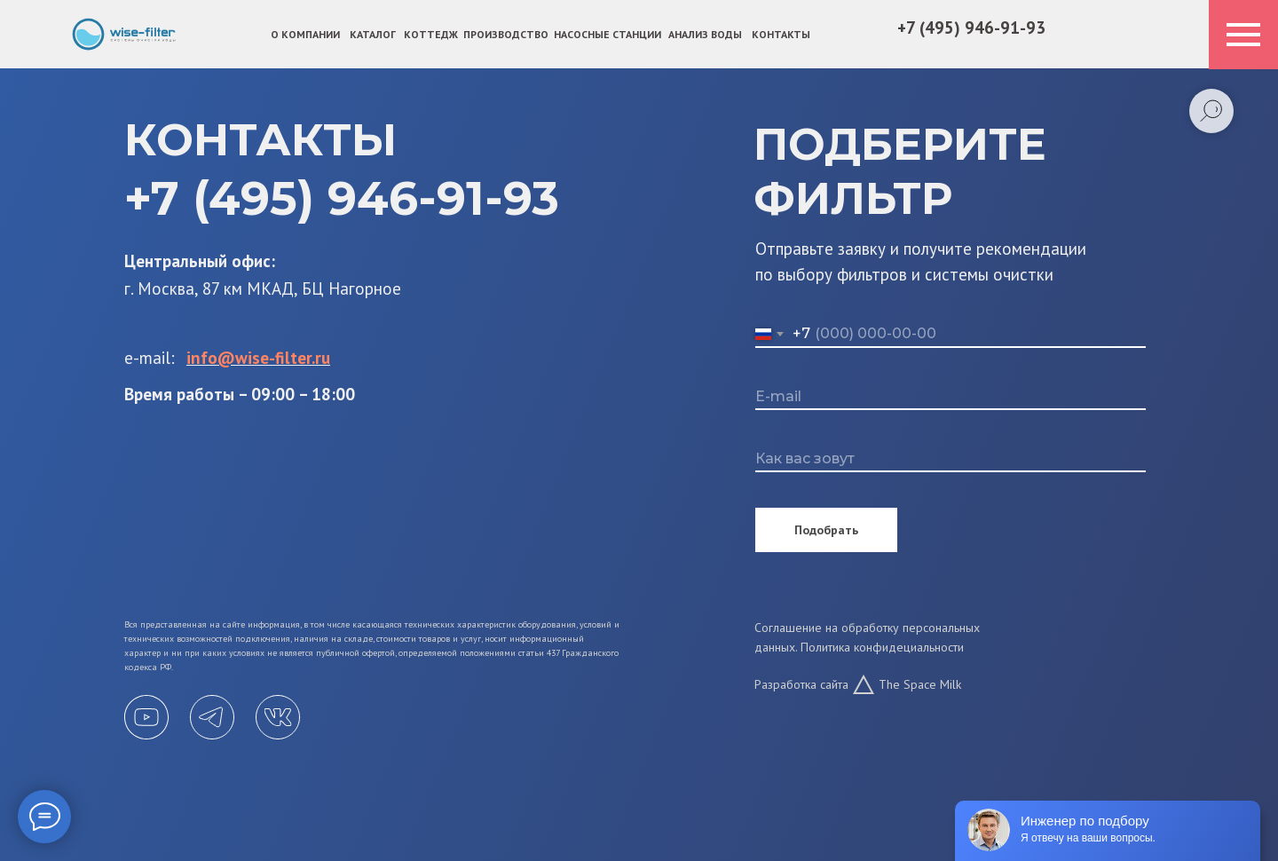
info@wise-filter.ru (258, 357)
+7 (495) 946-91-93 (971, 27)
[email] (950, 396)
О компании (305, 34)
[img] (123, 34)
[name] (950, 459)
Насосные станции (607, 34)
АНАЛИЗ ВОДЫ (705, 34)
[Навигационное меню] (1243, 34)
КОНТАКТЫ (781, 34)
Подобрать (826, 530)
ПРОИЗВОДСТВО (505, 34)
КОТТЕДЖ (431, 34)
